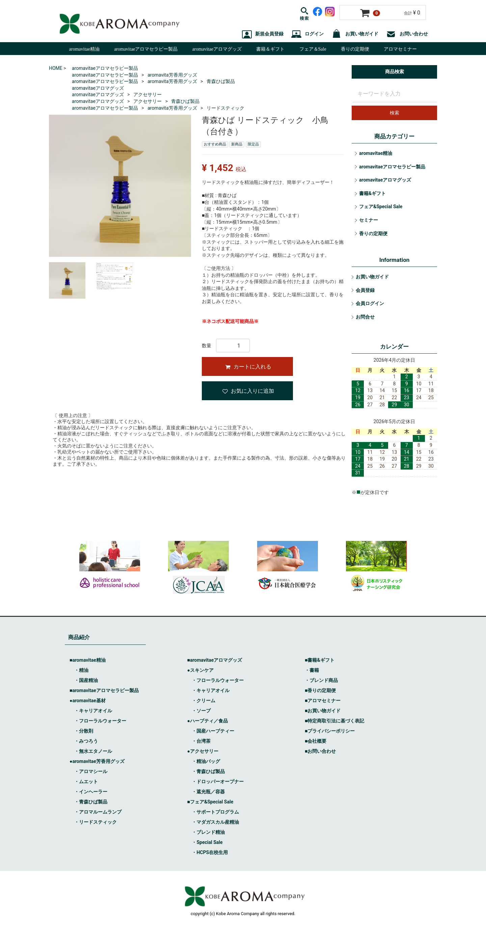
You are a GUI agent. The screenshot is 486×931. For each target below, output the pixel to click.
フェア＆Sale (312, 49)
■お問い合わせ (320, 751)
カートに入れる (248, 366)
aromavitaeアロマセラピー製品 (146, 49)
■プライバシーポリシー (330, 731)
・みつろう (86, 741)
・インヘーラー (90, 791)
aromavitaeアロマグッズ (217, 49)
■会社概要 (315, 741)
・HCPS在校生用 (210, 852)
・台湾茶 (201, 741)
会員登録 (365, 290)
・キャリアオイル (93, 710)
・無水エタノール (93, 751)
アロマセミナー (400, 49)
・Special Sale (207, 842)
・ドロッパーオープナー (218, 781)
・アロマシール (90, 771)
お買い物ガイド (355, 33)
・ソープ (201, 710)
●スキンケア (200, 670)
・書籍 (312, 670)
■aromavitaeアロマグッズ (214, 660)
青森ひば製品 (221, 81)
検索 (394, 112)
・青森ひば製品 (90, 801)
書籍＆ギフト (270, 49)
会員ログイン (370, 303)
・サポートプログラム (215, 812)
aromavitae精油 (84, 49)
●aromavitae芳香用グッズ (97, 761)
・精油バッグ (206, 761)
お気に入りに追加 (248, 391)
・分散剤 (83, 731)
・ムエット (86, 781)
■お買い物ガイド (323, 710)
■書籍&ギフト (319, 660)
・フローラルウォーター (100, 720)
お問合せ (365, 317)
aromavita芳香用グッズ (172, 75)
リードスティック (225, 108)
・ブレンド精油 (208, 832)
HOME (55, 68)
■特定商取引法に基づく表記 (334, 720)
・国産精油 (86, 680)
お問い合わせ (407, 33)
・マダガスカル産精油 (215, 822)
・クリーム (203, 700)
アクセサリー (147, 94)
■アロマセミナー (323, 700)
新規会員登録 (263, 33)
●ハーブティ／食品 (207, 720)
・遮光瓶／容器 (208, 791)
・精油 (81, 670)
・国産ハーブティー (213, 731)
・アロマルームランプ (98, 812)
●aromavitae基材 (88, 700)
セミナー (368, 220)
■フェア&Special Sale (210, 801)
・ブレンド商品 (321, 680)
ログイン (307, 33)
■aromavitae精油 (88, 660)
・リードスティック (95, 822)
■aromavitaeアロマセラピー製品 (104, 690)
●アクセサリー (202, 751)
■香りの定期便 (320, 690)
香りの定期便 (355, 49)
